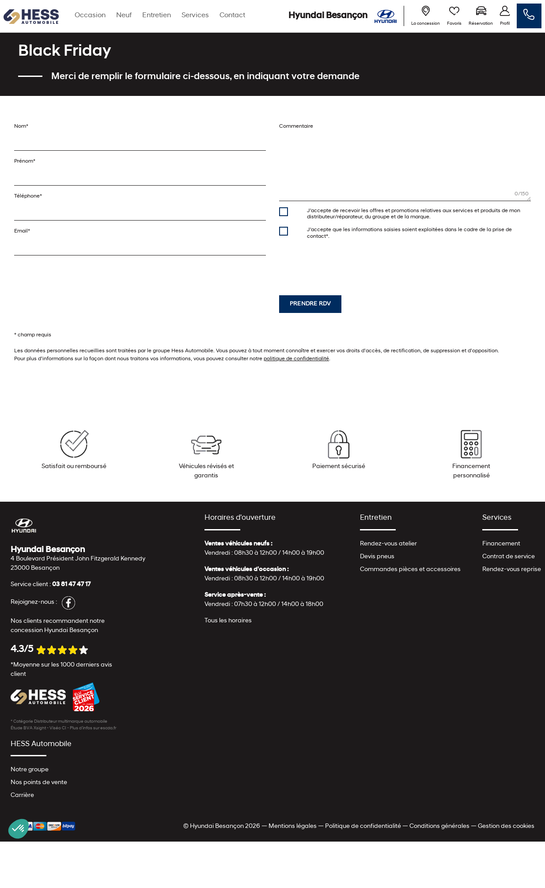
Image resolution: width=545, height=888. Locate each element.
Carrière (22, 795)
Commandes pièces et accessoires (410, 569)
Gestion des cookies (506, 826)
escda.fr (108, 728)
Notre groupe (30, 769)
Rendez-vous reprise (511, 569)
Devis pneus (377, 556)
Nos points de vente (39, 782)
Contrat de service (508, 556)
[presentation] (346, 263)
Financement (501, 544)
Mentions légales (293, 826)
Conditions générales (439, 826)
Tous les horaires (228, 620)
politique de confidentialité (296, 359)
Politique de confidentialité (363, 826)
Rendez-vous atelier (388, 544)
